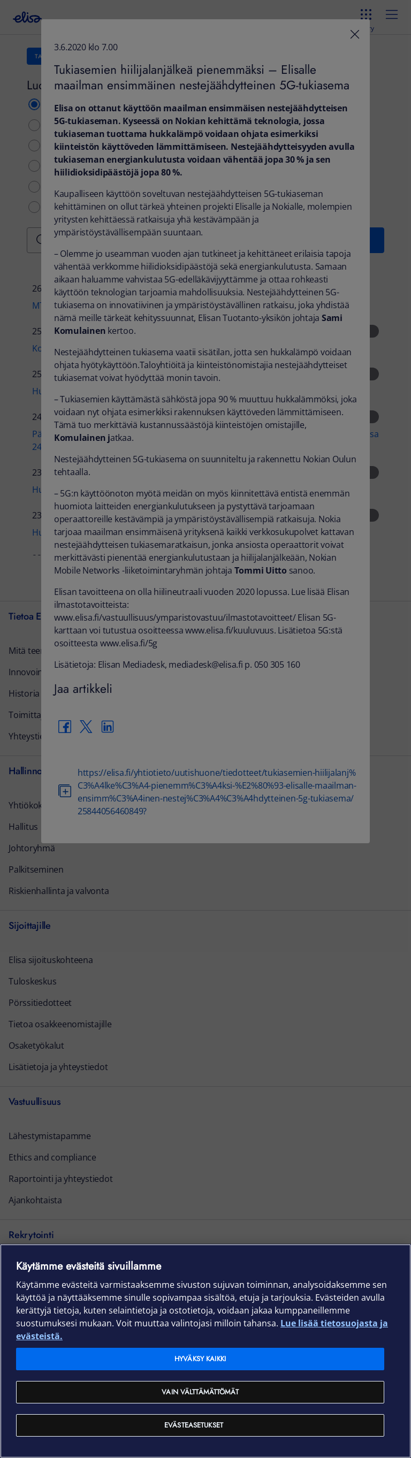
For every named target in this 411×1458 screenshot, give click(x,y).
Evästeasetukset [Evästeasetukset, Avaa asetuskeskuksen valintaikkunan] (193, 1425)
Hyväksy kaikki (200, 1359)
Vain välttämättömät (200, 1392)
